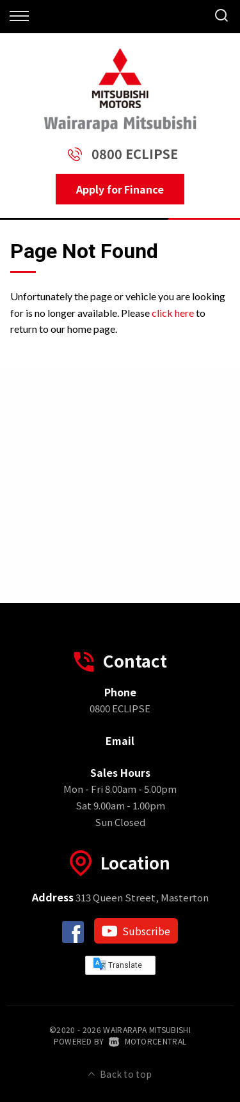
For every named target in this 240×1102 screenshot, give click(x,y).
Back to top (120, 1074)
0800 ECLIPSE (135, 153)
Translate (117, 964)
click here (173, 313)
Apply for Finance (120, 189)
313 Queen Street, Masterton (120, 897)
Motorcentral (147, 1041)
